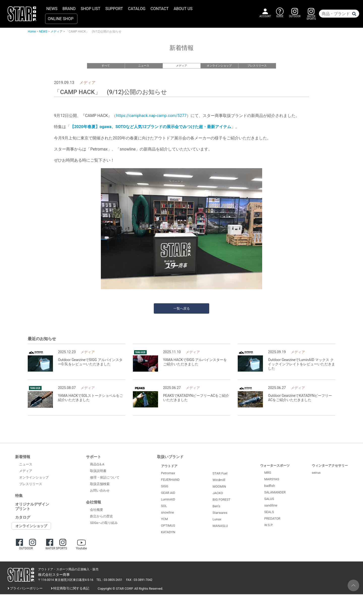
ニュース (143, 66)
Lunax (217, 520)
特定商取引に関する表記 (71, 589)
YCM (164, 520)
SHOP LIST (90, 8)
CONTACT (159, 8)
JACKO (218, 493)
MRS (267, 473)
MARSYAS (271, 480)
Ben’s (216, 507)
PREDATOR (272, 519)
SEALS (269, 513)
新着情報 (22, 457)
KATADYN (168, 533)
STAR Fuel (220, 474)
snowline (167, 513)
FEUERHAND (170, 480)
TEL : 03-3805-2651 (109, 580)
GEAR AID (168, 493)
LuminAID (168, 500)
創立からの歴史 (101, 517)
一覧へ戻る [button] (181, 309)
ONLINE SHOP (61, 18)
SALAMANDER (275, 493)
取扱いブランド (170, 457)
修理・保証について (104, 478)
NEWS (51, 8)
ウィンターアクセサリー (330, 466)
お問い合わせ (100, 491)
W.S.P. (268, 526)
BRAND (69, 8)
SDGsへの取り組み (104, 523)
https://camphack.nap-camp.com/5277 (151, 116)
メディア (56, 31)
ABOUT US (183, 8)
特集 (19, 496)
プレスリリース (257, 66)
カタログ (22, 518)
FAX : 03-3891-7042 (139, 580)
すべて (106, 66)
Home (32, 31)
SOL (164, 507)
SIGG (164, 487)
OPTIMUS (168, 526)
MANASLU (220, 526)
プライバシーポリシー (26, 589)
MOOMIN (219, 487)
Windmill (219, 480)
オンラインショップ (219, 66)
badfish (269, 486)
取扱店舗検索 (100, 484)
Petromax (168, 474)
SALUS (269, 499)
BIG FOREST (221, 500)
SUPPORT (114, 8)
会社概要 (96, 510)
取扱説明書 (98, 471)
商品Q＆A (97, 465)
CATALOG (136, 8)
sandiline (270, 506)
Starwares (220, 513)
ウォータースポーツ (275, 466)
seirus (316, 473)
